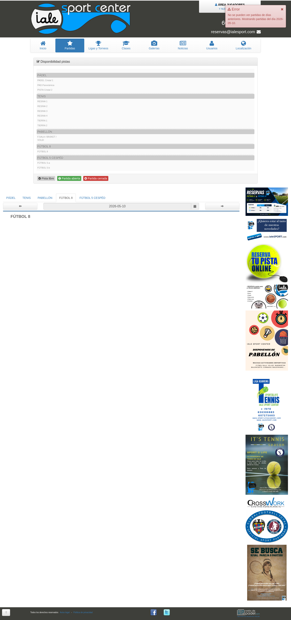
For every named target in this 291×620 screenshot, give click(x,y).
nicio (43, 45)
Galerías (154, 45)
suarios (212, 45)
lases (126, 45)
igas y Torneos (98, 45)
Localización (243, 45)
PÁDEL (11, 197)
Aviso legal (65, 612)
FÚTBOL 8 (66, 197)
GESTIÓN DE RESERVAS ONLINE (248, 613)
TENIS (26, 197)
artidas (69, 45)
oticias (183, 45)
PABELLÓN (45, 197)
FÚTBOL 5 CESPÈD (92, 197)
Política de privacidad (83, 612)
